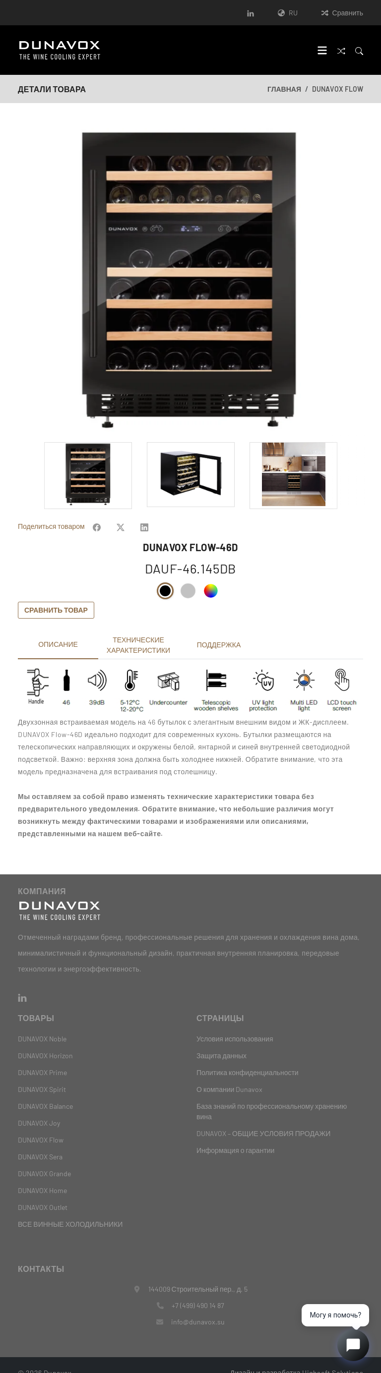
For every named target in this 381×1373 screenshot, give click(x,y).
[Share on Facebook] (97, 510)
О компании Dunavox (229, 1073)
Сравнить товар (56, 594)
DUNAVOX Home (42, 1174)
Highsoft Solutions (332, 1357)
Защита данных (221, 1039)
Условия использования (234, 1023)
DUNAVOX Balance (45, 1090)
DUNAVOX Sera (40, 1141)
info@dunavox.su (198, 1306)
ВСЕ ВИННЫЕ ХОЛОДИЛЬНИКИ (70, 1208)
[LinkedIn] (250, 12)
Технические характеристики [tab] (138, 629)
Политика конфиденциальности (247, 1056)
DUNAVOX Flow (337, 89)
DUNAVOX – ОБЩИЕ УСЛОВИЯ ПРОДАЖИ (263, 1117)
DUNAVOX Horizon (45, 1039)
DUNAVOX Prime (42, 1056)
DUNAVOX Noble (42, 1023)
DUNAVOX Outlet (42, 1191)
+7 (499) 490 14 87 (198, 1289)
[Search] (359, 50)
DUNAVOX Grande (44, 1157)
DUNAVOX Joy (39, 1107)
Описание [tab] (58, 628)
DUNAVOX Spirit (42, 1073)
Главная (284, 89)
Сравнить (342, 12)
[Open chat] (353, 1345)
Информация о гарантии (235, 1134)
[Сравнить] (341, 50)
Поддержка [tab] (219, 629)
